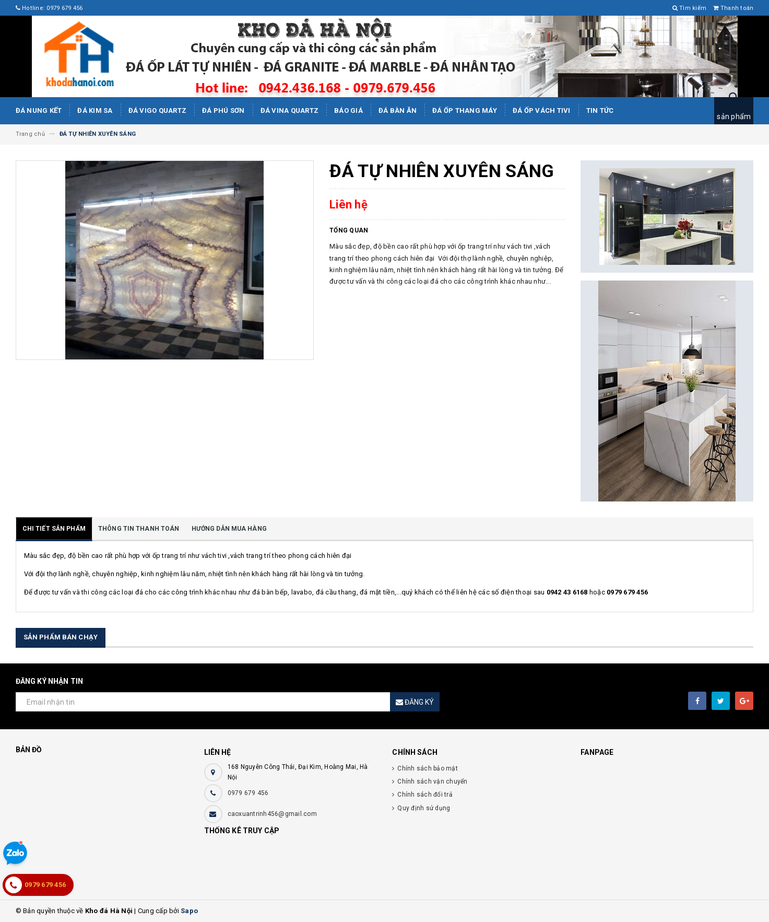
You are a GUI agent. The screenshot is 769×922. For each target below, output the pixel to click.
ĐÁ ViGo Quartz (157, 110)
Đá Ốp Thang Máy (464, 110)
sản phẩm (734, 116)
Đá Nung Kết (39, 110)
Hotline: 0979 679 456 (49, 8)
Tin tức (600, 110)
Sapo (189, 911)
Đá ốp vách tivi (542, 110)
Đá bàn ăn (397, 110)
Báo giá (348, 110)
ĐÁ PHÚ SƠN (223, 110)
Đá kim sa (94, 110)
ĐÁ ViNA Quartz (290, 110)
